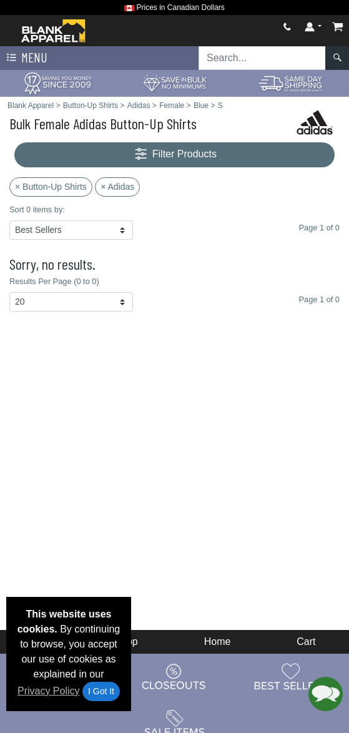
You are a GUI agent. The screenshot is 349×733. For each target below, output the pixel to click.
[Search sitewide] (262, 58)
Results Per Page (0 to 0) (54, 281)
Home (217, 641)
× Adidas (117, 187)
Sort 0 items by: (37, 209)
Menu (25, 58)
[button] (325, 694)
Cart (306, 641)
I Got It (101, 691)
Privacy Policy (48, 691)
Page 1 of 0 (319, 299)
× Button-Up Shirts (51, 187)
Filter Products (174, 154)
